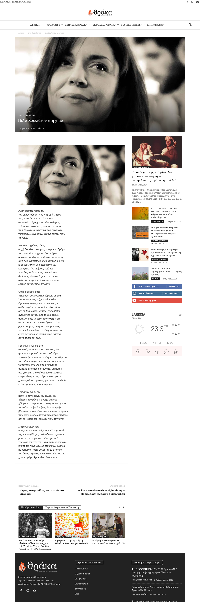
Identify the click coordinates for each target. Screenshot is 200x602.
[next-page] (123, 507)
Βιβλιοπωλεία (81, 583)
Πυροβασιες (53, 25)
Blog (77, 593)
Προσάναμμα (157, 221)
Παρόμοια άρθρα (30, 507)
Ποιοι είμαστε (81, 568)
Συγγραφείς (80, 588)
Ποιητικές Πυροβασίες (142, 580)
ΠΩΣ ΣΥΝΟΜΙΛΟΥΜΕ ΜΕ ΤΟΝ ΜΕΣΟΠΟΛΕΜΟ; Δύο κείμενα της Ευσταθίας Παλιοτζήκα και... (164, 213)
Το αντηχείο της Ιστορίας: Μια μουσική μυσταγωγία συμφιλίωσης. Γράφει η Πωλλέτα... (156, 176)
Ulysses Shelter (133, 25)
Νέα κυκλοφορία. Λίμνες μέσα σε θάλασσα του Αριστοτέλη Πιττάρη (155, 588)
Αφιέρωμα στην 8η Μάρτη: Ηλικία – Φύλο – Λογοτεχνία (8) (108, 542)
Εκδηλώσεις (80, 578)
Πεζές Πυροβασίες (34, 33)
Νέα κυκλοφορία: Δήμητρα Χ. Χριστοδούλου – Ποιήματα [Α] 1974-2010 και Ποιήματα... (166, 252)
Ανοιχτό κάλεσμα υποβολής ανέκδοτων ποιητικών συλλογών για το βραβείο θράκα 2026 (164, 232)
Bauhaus (156, 278)
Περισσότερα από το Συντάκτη (62, 507)
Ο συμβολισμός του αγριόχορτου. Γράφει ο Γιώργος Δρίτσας (166, 271)
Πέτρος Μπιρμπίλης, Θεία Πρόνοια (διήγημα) (41, 492)
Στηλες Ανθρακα (77, 25)
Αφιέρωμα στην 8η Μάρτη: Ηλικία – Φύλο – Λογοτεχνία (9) (71, 542)
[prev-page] (119, 507)
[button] (190, 25)
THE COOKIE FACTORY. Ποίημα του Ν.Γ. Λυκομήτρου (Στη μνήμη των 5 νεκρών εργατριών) (155, 572)
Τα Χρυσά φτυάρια (141, 167)
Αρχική (21, 33)
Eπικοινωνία (155, 25)
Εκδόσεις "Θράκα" (159, 241)
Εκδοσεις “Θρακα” (105, 25)
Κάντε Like (174, 286)
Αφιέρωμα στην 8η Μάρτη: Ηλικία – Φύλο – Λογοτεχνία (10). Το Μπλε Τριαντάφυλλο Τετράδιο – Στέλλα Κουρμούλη (34, 544)
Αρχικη (35, 25)
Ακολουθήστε (172, 293)
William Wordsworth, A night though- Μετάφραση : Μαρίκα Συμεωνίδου (101, 492)
